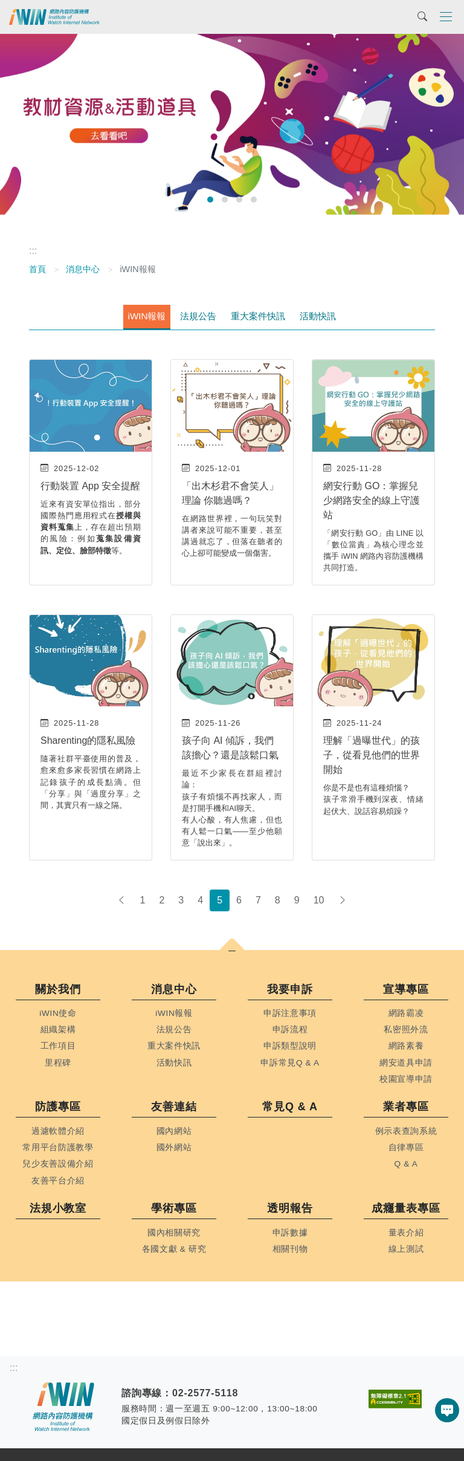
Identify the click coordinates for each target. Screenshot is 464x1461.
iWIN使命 (58, 1013)
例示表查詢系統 (406, 1131)
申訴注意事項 (290, 1013)
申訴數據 (290, 1232)
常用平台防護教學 (57, 1147)
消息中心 (83, 269)
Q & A (406, 1163)
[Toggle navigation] (446, 16)
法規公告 (198, 316)
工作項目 (58, 1045)
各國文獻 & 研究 (174, 1249)
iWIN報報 (147, 316)
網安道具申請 (406, 1062)
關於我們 (58, 989)
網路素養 (406, 1045)
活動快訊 (318, 316)
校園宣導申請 (406, 1079)
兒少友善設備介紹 (57, 1163)
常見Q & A (290, 1107)
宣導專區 (406, 989)
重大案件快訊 (258, 316)
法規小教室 (58, 1208)
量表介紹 (406, 1232)
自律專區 (406, 1147)
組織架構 (58, 1029)
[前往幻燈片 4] (253, 200)
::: (33, 251)
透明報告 (290, 1208)
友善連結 (174, 1107)
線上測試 (406, 1249)
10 (319, 900)
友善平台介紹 (58, 1180)
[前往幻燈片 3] (239, 200)
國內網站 (174, 1131)
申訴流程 (290, 1029)
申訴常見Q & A (290, 1062)
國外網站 (174, 1147)
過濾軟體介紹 (58, 1131)
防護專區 (58, 1107)
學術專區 (174, 1208)
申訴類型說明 (290, 1045)
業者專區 (406, 1107)
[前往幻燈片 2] (225, 200)
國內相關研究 (174, 1232)
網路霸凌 (406, 1013)
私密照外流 (406, 1029)
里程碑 (58, 1062)
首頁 (37, 269)
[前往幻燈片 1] (210, 200)
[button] (232, 952)
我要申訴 (290, 989)
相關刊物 (290, 1249)
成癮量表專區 (406, 1208)
